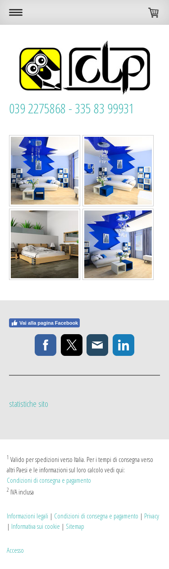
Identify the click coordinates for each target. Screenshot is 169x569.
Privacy (151, 515)
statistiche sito (28, 404)
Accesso (15, 550)
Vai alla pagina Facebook (44, 322)
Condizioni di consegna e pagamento (49, 480)
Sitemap (75, 526)
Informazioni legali (27, 515)
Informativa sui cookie (35, 526)
